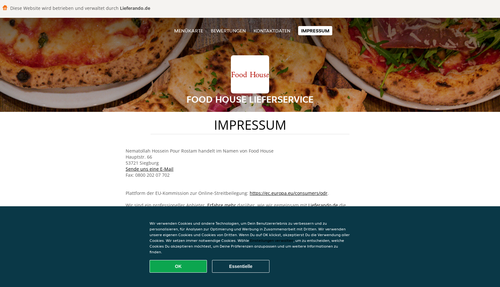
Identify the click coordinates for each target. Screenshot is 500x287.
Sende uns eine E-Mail (149, 169)
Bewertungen (228, 30)
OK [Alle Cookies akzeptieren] (178, 266)
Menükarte (188, 30)
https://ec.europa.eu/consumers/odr (288, 193)
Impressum (315, 30)
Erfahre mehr (221, 205)
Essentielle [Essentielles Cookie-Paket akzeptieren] (240, 266)
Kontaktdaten (272, 30)
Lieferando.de (323, 205)
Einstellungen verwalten (271, 240)
